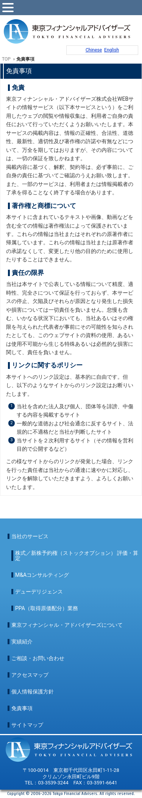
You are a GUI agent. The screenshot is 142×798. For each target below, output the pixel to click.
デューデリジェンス (39, 592)
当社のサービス (29, 536)
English (111, 50)
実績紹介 (22, 642)
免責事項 (22, 708)
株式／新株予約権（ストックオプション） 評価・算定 (76, 555)
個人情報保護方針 (32, 692)
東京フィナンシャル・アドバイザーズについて (67, 625)
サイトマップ (27, 725)
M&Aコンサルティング (42, 575)
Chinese (94, 50)
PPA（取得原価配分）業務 (46, 608)
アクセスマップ (29, 675)
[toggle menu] (8, 7)
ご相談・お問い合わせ (37, 658)
